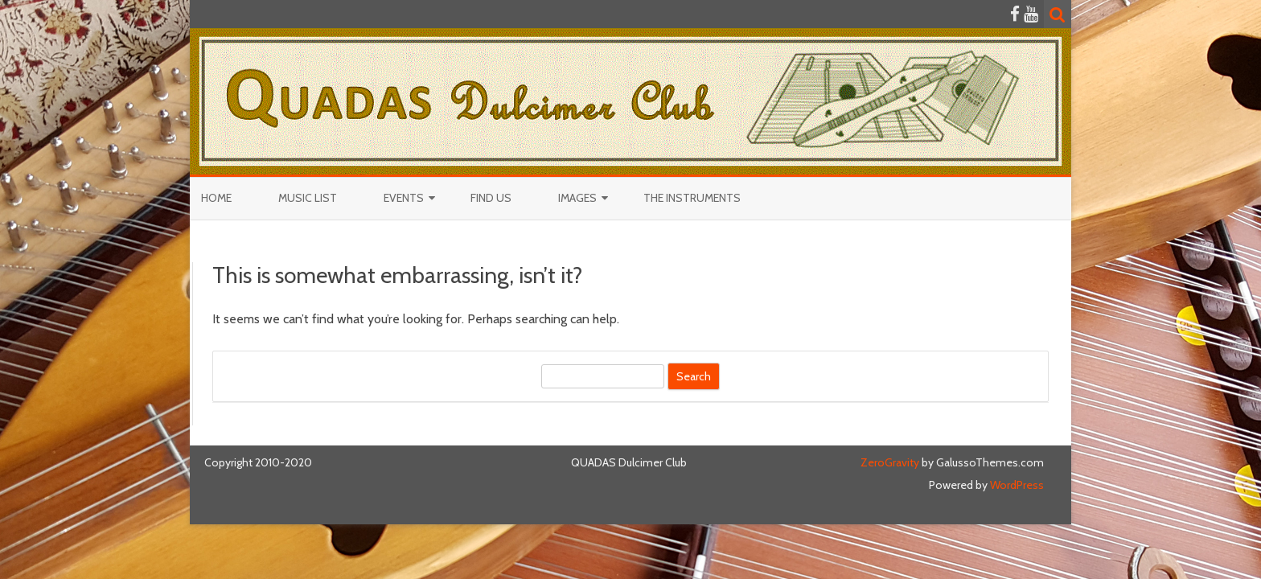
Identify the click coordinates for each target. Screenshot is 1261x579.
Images (577, 198)
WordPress (1016, 485)
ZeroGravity (890, 462)
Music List (307, 198)
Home (216, 198)
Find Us (490, 198)
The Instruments (692, 198)
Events (404, 198)
